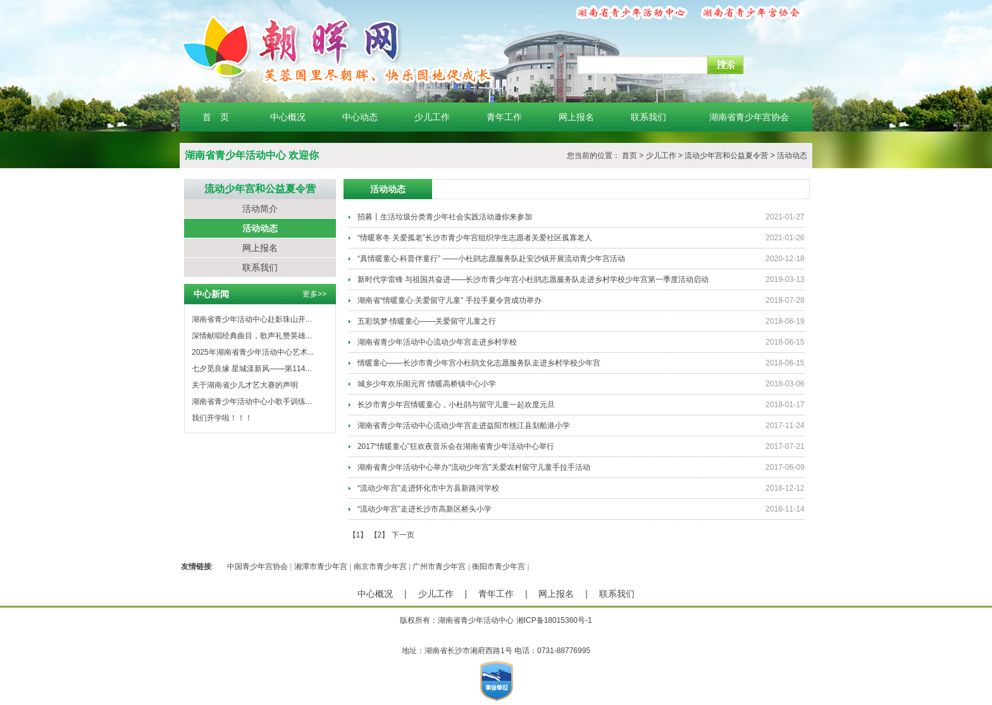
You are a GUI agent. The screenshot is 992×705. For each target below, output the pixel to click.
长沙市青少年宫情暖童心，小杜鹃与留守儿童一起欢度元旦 (456, 404)
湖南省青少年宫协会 (749, 117)
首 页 (215, 117)
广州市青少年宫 (439, 566)
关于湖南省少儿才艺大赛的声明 (245, 385)
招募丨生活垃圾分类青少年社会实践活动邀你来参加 (444, 216)
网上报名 (576, 117)
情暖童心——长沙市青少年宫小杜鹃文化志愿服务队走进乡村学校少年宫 (478, 363)
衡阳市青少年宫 (498, 566)
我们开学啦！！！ (222, 418)
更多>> (314, 294)
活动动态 (792, 155)
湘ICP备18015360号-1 (554, 620)
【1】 (358, 534)
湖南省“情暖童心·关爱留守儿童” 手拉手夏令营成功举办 (449, 300)
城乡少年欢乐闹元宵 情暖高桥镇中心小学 (426, 383)
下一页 (403, 534)
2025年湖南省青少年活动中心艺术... (253, 352)
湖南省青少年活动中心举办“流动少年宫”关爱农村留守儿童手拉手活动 (473, 467)
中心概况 (288, 117)
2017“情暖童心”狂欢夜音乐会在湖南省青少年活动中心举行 (455, 446)
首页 (629, 155)
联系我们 (648, 117)
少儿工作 (432, 117)
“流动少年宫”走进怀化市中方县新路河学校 (428, 488)
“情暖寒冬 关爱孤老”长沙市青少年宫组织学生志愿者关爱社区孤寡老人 (474, 237)
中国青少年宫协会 (257, 566)
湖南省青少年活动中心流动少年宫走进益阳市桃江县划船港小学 (463, 425)
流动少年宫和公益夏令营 (726, 155)
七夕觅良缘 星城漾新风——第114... (251, 368)
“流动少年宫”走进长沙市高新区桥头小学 (424, 509)
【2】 (380, 534)
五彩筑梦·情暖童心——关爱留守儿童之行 (426, 321)
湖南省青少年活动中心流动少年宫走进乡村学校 (437, 342)
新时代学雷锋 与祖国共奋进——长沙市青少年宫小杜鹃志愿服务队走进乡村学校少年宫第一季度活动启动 (533, 279)
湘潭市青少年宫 (320, 566)
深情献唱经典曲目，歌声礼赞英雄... (252, 335)
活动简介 (260, 209)
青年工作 (504, 117)
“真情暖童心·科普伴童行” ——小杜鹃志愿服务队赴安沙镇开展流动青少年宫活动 (491, 258)
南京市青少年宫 (380, 566)
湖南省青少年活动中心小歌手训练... (252, 401)
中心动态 (360, 117)
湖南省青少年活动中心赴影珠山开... (252, 319)
